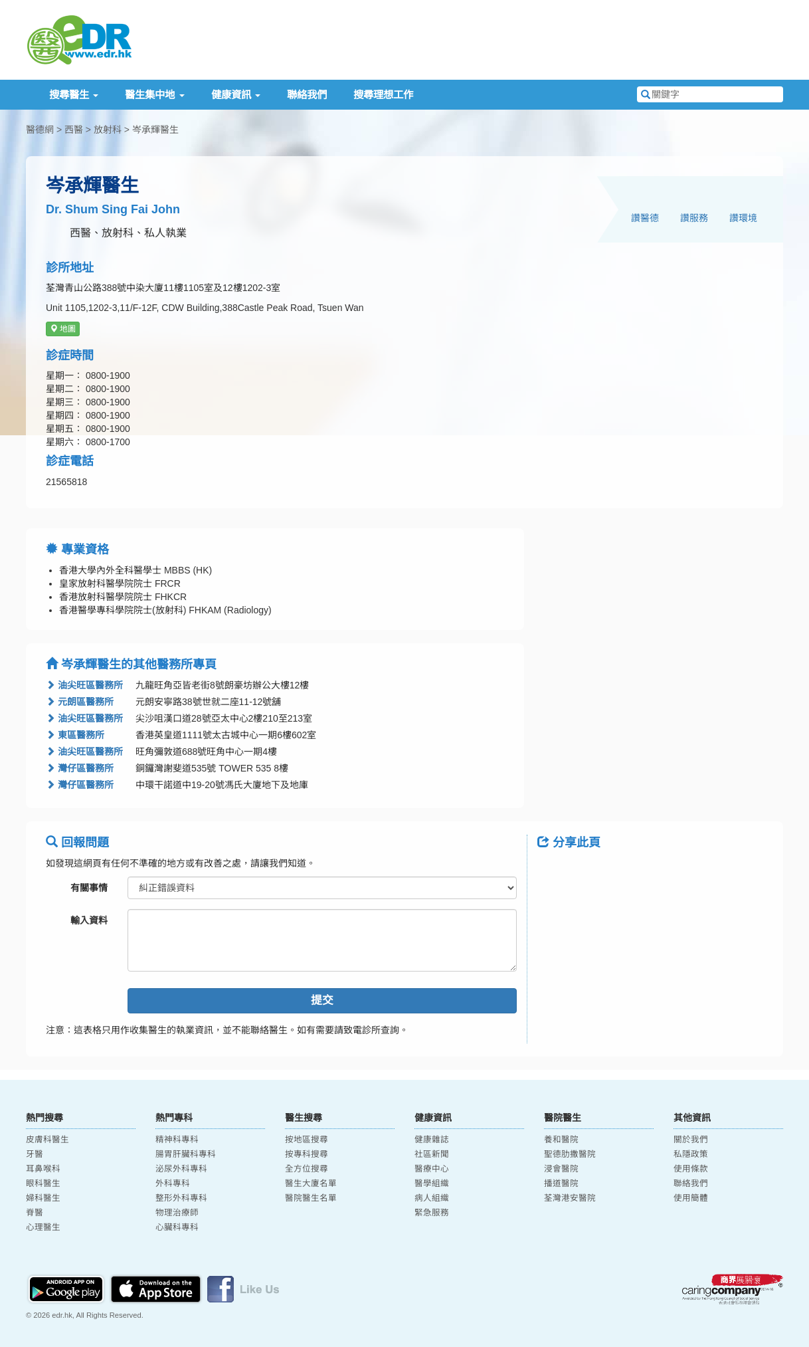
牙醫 (34, 1154)
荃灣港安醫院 (570, 1198)
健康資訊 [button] (235, 94)
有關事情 (89, 887)
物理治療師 (177, 1212)
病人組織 (431, 1198)
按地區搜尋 (306, 1139)
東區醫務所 (75, 735)
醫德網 (40, 129)
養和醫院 (561, 1139)
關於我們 (691, 1139)
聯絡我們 (307, 94)
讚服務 (694, 218)
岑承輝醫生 (155, 129)
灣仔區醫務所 (80, 768)
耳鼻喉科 (43, 1169)
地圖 (63, 329)
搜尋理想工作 (383, 94)
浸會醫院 (561, 1169)
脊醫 (34, 1212)
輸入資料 (89, 920)
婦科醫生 (43, 1198)
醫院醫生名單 (311, 1198)
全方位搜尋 (306, 1169)
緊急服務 (431, 1212)
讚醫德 (645, 218)
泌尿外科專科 (181, 1169)
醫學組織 (431, 1183)
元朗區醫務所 (80, 701)
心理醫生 (43, 1227)
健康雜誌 (431, 1139)
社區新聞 (431, 1154)
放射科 (108, 129)
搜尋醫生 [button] (73, 94)
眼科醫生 (43, 1183)
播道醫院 (561, 1183)
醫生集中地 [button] (154, 94)
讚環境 (743, 218)
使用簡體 (691, 1198)
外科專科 (172, 1183)
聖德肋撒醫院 (570, 1154)
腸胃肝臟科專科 (185, 1154)
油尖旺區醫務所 (84, 685)
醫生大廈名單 (311, 1183)
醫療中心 (431, 1169)
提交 (322, 1000)
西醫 (73, 129)
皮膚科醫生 (47, 1139)
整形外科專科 (181, 1198)
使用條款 (691, 1169)
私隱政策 (691, 1154)
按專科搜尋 (306, 1154)
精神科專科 (177, 1139)
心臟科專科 (177, 1227)
